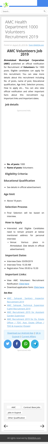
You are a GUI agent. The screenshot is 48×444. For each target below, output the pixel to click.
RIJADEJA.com (34, 438)
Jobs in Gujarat (14, 412)
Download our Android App (20, 333)
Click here (24, 283)
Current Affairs (29, 336)
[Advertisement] (24, 136)
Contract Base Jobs (32, 407)
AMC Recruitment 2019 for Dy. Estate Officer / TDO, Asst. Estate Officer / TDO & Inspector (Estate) (25, 323)
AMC (14, 407)
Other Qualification (16, 417)
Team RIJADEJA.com (36, 45)
